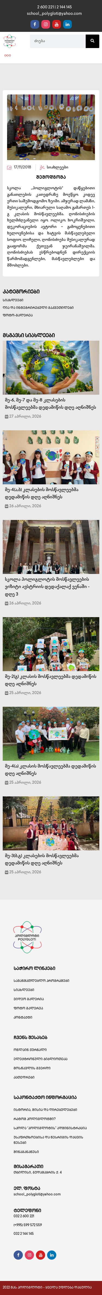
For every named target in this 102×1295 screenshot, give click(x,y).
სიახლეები (13, 300)
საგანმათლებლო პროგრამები (41, 981)
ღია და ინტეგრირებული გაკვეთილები (38, 308)
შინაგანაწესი (26, 1152)
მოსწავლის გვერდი (32, 1068)
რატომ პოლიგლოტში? (34, 1119)
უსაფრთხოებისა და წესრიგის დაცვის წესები (48, 1140)
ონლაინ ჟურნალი (30, 1050)
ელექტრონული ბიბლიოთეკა (40, 1059)
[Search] (92, 41)
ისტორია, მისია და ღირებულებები (45, 1110)
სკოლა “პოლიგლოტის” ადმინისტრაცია (50, 1128)
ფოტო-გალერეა (18, 315)
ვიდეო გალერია (29, 999)
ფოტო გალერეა (28, 1008)
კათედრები (24, 1078)
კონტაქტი (23, 1018)
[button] (8, 55)
